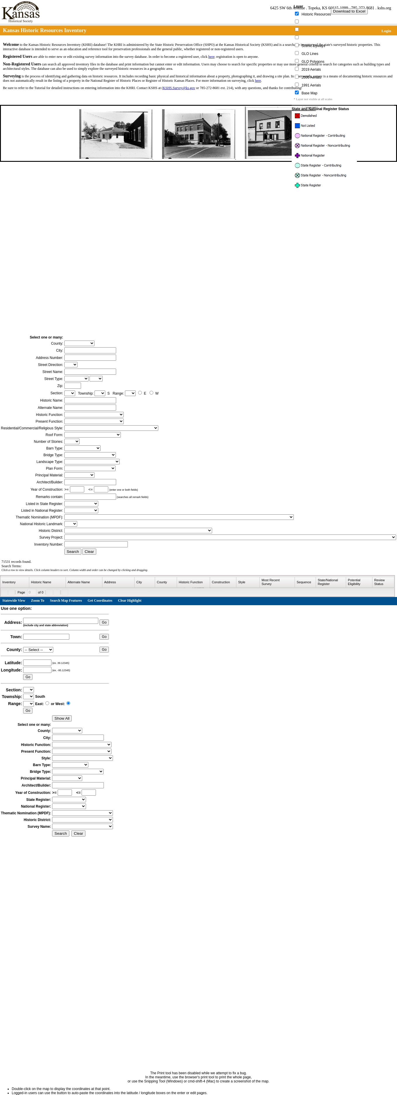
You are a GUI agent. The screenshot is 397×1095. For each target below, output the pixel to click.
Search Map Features (66, 600)
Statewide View (13, 600)
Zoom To (37, 600)
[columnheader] (15, 582)
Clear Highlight (129, 600)
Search (73, 551)
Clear (89, 551)
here (211, 57)
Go (104, 622)
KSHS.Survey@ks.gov (179, 88)
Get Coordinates (100, 600)
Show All (61, 718)
